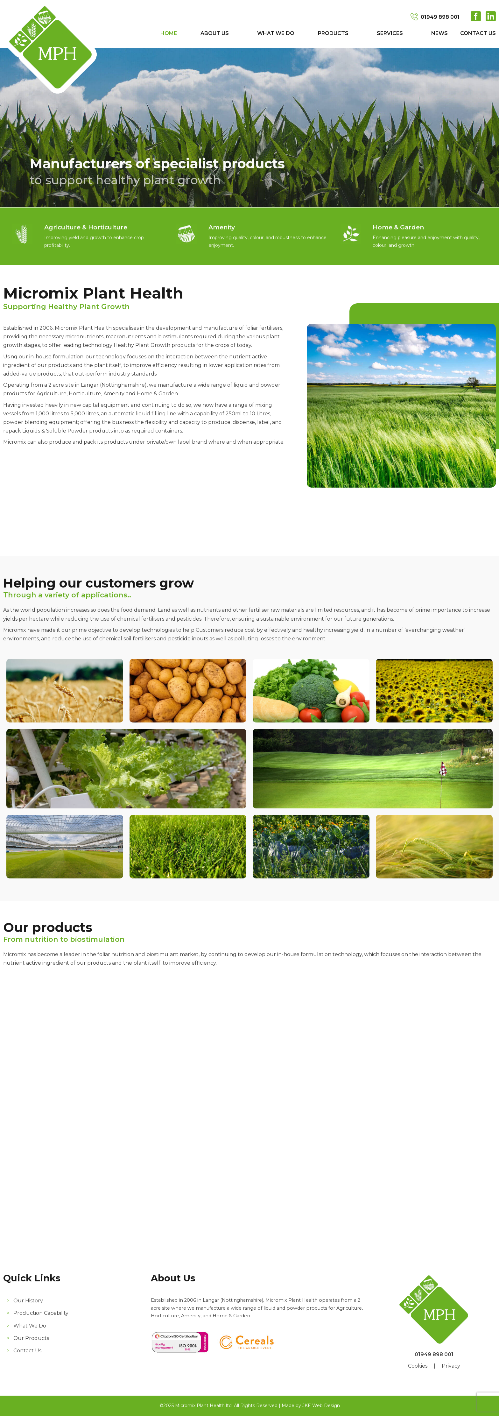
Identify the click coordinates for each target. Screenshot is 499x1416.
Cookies (417, 1366)
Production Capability (40, 1313)
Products (333, 33)
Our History (28, 1301)
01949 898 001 (440, 17)
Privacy (451, 1366)
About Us (214, 33)
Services (390, 33)
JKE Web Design (321, 1405)
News (439, 33)
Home (168, 33)
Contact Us (478, 33)
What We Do (275, 33)
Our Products (31, 1338)
